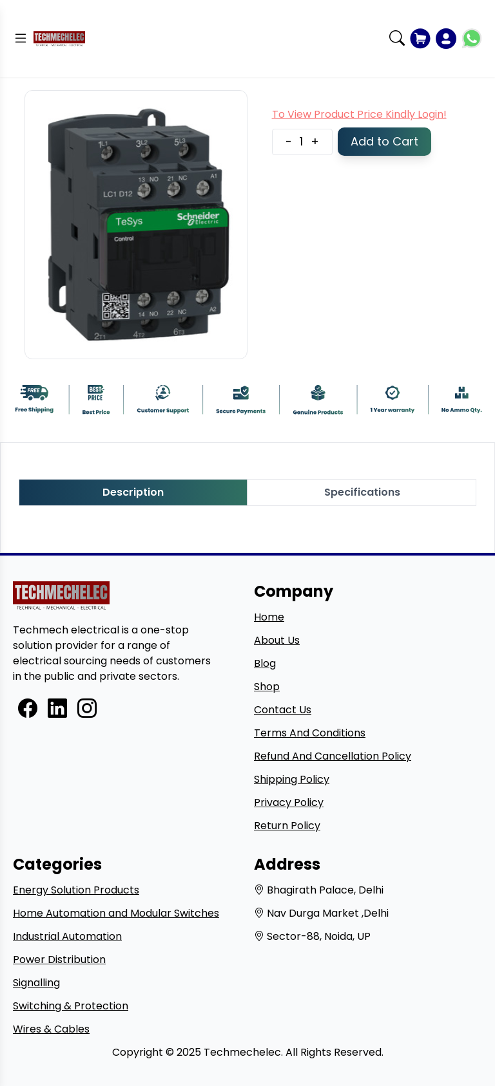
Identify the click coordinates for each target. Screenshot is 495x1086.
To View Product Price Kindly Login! (359, 114)
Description (133, 492)
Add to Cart (384, 141)
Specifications (362, 492)
